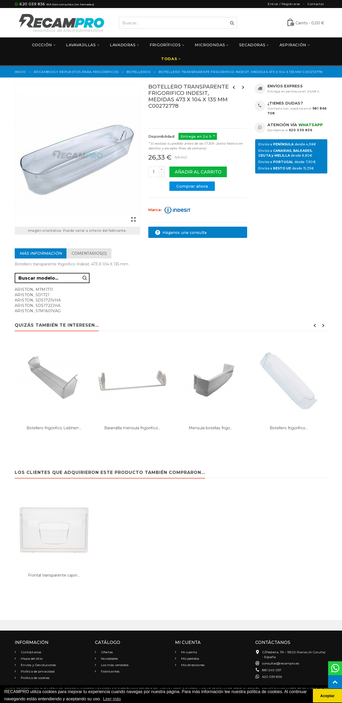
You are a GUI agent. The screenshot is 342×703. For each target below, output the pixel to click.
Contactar (315, 4)
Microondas (210, 45)
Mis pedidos (189, 658)
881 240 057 (271, 670)
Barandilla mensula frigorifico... (132, 428)
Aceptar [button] (327, 696)
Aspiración (292, 45)
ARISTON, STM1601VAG (38, 310)
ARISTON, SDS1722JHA (38, 305)
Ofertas (106, 652)
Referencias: (160, 117)
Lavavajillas (81, 45)
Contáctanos (30, 652)
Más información (41, 253)
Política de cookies (34, 678)
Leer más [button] (112, 699)
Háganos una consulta (181, 232)
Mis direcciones (192, 665)
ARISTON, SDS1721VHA (38, 300)
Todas (169, 58)
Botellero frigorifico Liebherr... (53, 428)
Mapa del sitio (31, 658)
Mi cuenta (188, 652)
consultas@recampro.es (280, 663)
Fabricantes (109, 671)
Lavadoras (122, 45)
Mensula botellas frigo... (210, 428)
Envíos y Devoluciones (38, 665)
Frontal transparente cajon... (54, 575)
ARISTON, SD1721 (32, 294)
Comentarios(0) (89, 253)
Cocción (42, 45)
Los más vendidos (114, 665)
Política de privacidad (37, 671)
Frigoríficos (165, 45)
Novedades (109, 658)
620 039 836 (32, 4)
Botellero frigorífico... (289, 428)
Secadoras (252, 45)
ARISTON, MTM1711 (34, 289)
